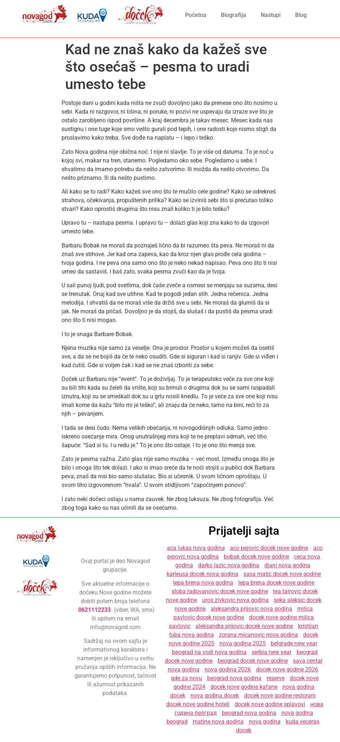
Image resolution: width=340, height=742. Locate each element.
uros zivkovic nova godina (235, 600)
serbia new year (271, 652)
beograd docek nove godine (253, 660)
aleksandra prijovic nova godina (251, 608)
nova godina (265, 721)
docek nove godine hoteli (198, 704)
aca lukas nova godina (196, 547)
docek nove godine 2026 (287, 669)
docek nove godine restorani (280, 695)
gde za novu (186, 678)
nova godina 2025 (242, 643)
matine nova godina (218, 721)
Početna (195, 15)
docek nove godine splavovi (270, 704)
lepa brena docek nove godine (276, 582)
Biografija (233, 15)
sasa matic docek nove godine (282, 574)
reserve (275, 678)
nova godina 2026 (228, 669)
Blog (301, 15)
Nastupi (271, 15)
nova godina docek (214, 695)
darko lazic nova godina (228, 565)
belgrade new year (294, 643)
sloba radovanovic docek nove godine (220, 591)
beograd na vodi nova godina (209, 652)
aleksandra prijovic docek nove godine (244, 626)
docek (243, 730)
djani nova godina (287, 565)
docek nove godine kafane (243, 686)
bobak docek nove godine (256, 556)
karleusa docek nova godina (202, 574)
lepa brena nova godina (203, 582)
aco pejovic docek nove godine (269, 547)
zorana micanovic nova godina (258, 634)
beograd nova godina (234, 678)
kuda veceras (302, 721)
